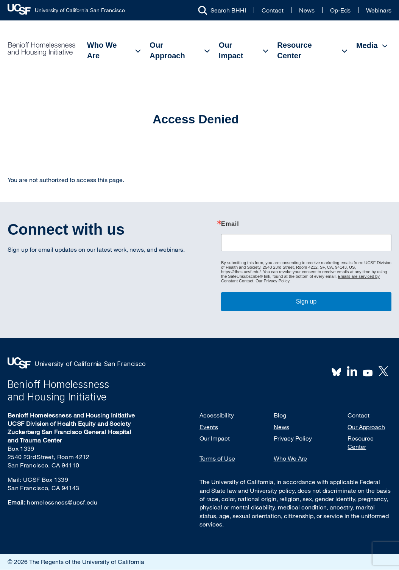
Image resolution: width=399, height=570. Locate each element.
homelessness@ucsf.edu (62, 502)
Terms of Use (217, 458)
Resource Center (294, 50)
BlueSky (336, 371)
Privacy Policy (293, 438)
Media (367, 45)
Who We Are (102, 50)
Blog (280, 415)
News (307, 10)
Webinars (378, 10)
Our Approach (167, 50)
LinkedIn (352, 371)
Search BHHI (228, 10)
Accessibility (217, 415)
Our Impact (231, 50)
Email (230, 224)
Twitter (383, 371)
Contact (273, 10)
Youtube (368, 372)
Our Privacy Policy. (273, 281)
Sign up (306, 301)
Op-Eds (340, 10)
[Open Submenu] (138, 51)
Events (209, 427)
